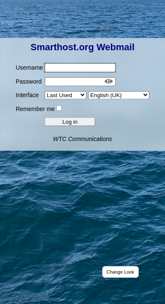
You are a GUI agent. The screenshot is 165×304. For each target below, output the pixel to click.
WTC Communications (82, 138)
